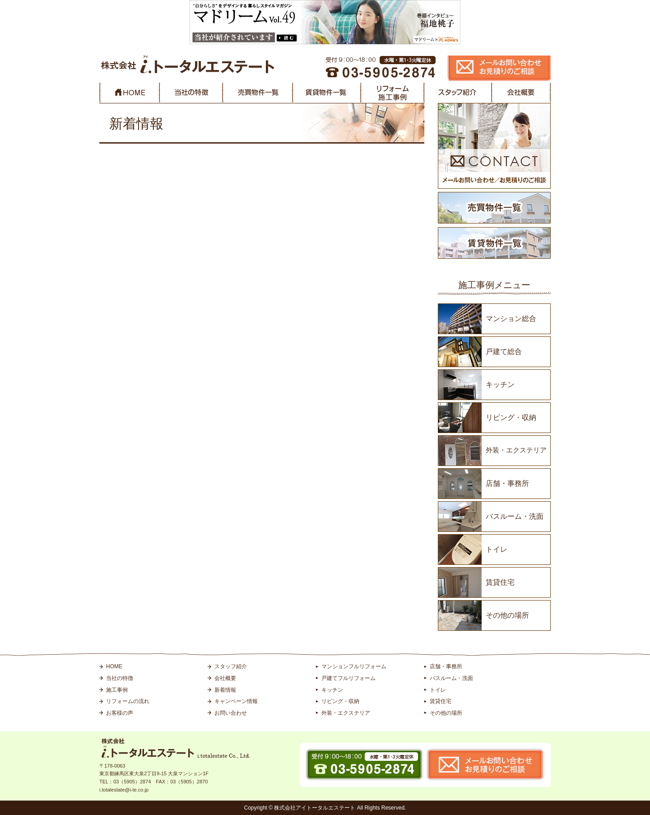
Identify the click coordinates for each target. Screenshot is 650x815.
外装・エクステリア (516, 450)
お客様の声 (119, 713)
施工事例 (117, 690)
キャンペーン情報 (236, 701)
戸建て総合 (504, 351)
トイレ (496, 549)
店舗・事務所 (507, 483)
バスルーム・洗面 (514, 516)
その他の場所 (507, 615)
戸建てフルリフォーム (348, 678)
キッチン (500, 384)
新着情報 (225, 690)
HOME (114, 666)
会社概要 (225, 678)
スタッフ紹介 (230, 666)
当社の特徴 (119, 678)
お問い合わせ (230, 713)
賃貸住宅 (500, 582)
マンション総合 (511, 318)
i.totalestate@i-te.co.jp (124, 789)
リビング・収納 (511, 417)
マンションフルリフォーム (353, 666)
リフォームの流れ (127, 701)
